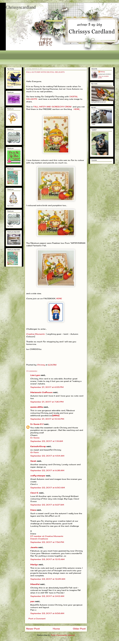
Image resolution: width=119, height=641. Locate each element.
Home (56, 628)
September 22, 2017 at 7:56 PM (47, 542)
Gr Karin (34, 452)
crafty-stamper (37, 476)
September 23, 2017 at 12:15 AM (47, 559)
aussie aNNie (36, 407)
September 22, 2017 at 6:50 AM (47, 487)
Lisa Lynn (35, 375)
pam (32, 601)
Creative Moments (35, 334)
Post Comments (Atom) (63, 635)
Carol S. (34, 493)
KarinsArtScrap (38, 446)
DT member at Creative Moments (46, 536)
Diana (33, 510)
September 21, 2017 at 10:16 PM (47, 419)
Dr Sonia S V (36, 424)
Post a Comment (37, 618)
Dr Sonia (34, 438)
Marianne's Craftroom (41, 392)
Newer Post (33, 628)
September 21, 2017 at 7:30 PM (47, 402)
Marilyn (34, 564)
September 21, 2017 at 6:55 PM (47, 387)
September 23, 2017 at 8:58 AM (47, 613)
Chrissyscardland (21, 7)
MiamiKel (35, 584)
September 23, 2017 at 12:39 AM (47, 579)
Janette (34, 547)
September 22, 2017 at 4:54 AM (47, 456)
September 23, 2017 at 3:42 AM (47, 596)
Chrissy (102, 71)
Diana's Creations (39, 539)
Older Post (79, 628)
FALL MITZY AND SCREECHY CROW (52, 107)
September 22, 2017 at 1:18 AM (46, 441)
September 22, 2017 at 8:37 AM (47, 505)
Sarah (33, 461)
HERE (77, 109)
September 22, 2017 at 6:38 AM (47, 470)
